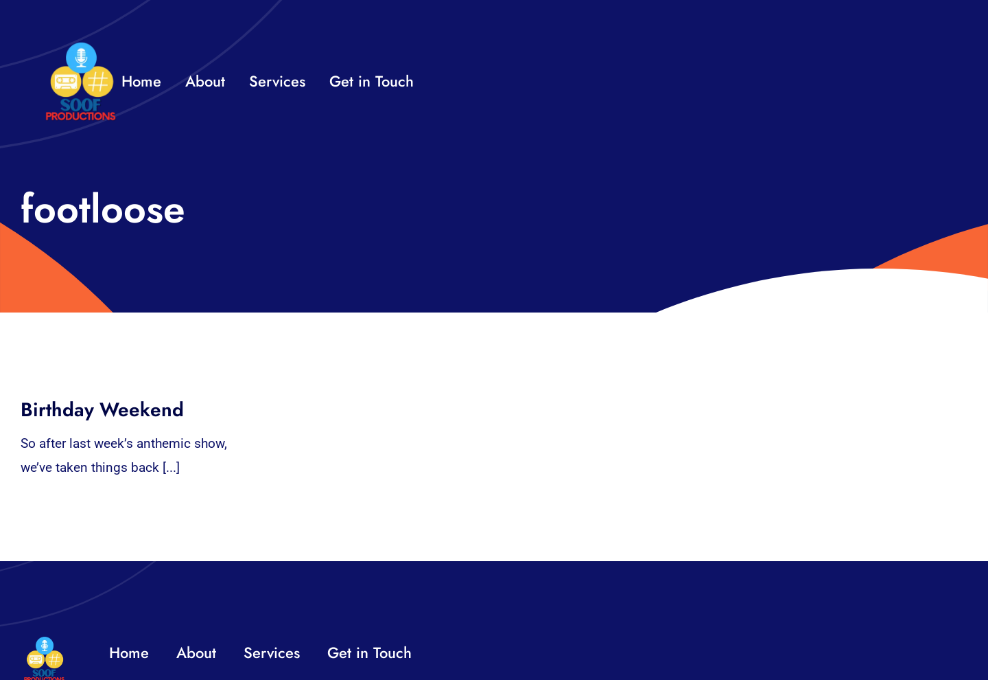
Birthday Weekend (102, 410)
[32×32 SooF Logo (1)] (80, 48)
